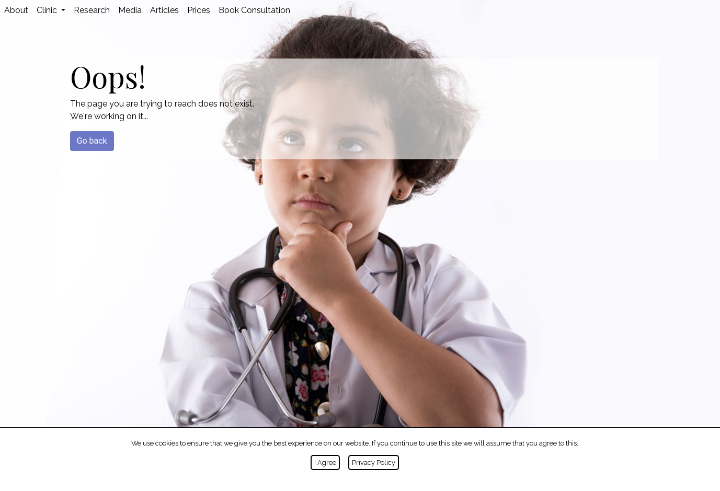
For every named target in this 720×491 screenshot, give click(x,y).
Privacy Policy (373, 462)
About (16, 10)
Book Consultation (254, 10)
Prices (198, 10)
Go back (92, 141)
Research (92, 10)
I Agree (325, 462)
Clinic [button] (48, 10)
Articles (164, 10)
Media (130, 10)
